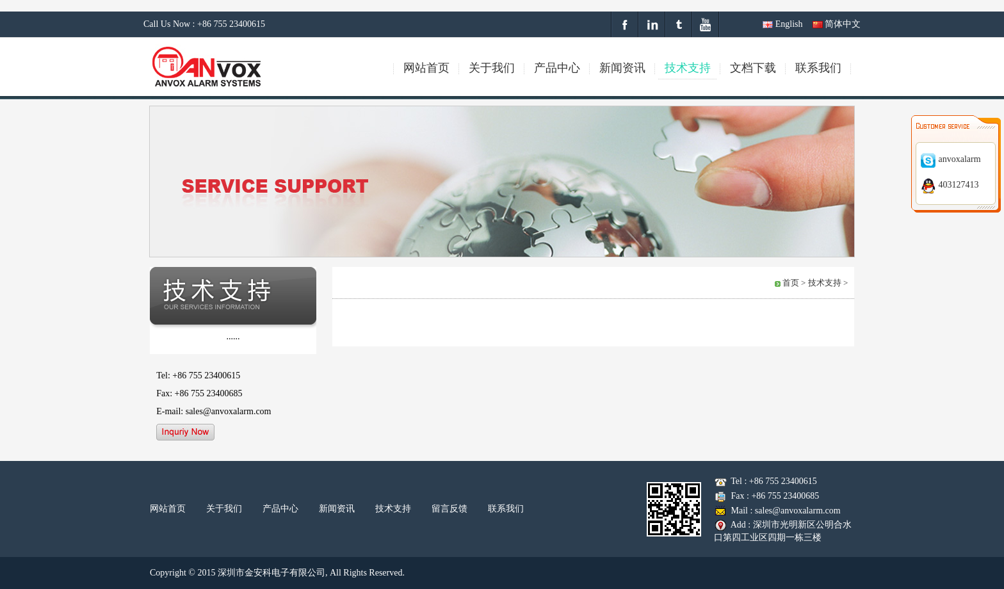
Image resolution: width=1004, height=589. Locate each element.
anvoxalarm (950, 159)
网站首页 (168, 508)
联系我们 (506, 508)
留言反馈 (449, 508)
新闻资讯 (337, 508)
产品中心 (280, 508)
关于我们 (224, 508)
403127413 (949, 185)
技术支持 (393, 508)
